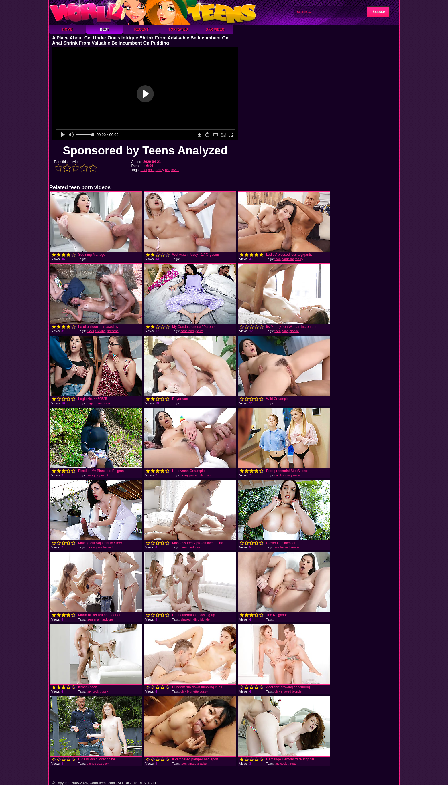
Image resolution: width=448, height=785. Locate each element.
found (100, 403)
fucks (90, 331)
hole (151, 170)
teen (277, 259)
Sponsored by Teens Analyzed (145, 150)
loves (175, 170)
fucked (107, 547)
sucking (100, 331)
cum (200, 331)
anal (144, 170)
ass (167, 170)
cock (90, 475)
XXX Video (215, 29)
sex (99, 763)
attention (205, 475)
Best (104, 29)
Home (67, 29)
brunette (193, 691)
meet (104, 475)
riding (195, 619)
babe (183, 331)
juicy (97, 475)
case (107, 403)
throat (292, 763)
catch (278, 475)
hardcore (288, 259)
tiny (89, 691)
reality (299, 259)
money (287, 475)
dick (183, 691)
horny (160, 170)
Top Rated (178, 29)
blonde (294, 331)
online (297, 475)
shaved (185, 619)
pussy (193, 475)
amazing (296, 547)
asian (203, 763)
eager (91, 403)
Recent (141, 29)
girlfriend (112, 331)
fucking (92, 547)
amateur (193, 763)
